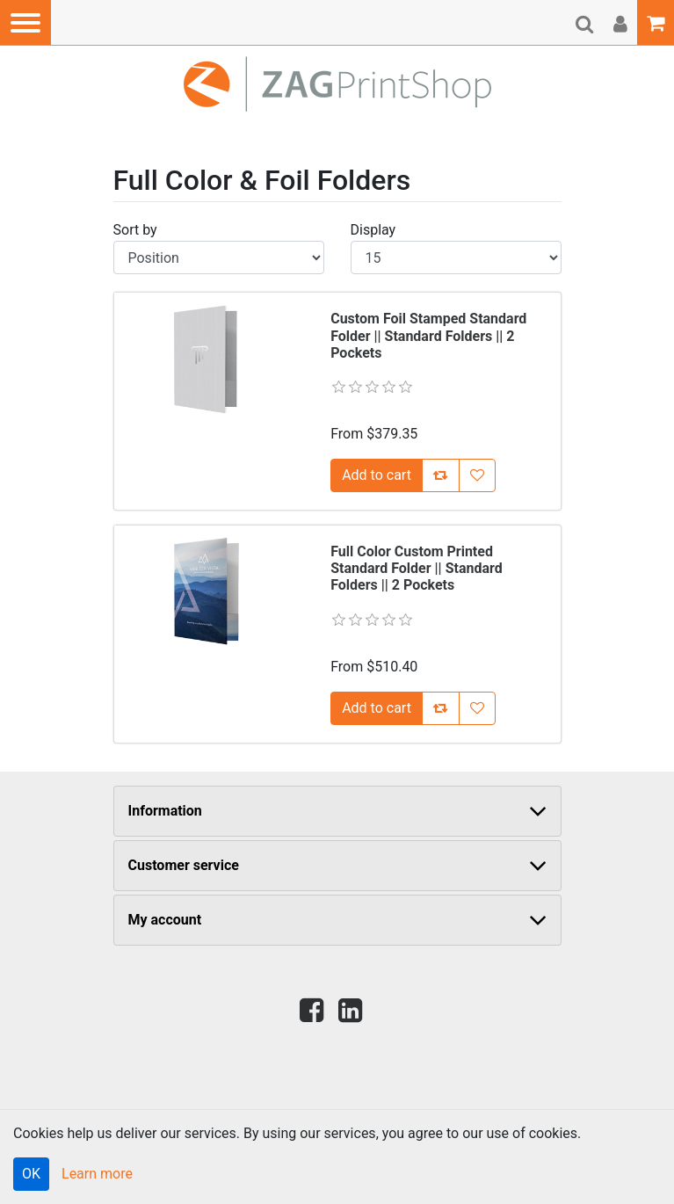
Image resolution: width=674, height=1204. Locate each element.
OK (31, 1173)
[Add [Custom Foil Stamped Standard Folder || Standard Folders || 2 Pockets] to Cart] (376, 475)
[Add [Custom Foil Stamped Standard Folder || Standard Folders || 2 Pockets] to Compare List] (441, 475)
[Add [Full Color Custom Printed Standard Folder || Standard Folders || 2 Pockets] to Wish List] (477, 708)
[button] (25, 22)
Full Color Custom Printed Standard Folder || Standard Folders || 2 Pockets (416, 568)
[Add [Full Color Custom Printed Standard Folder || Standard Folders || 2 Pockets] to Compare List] (441, 708)
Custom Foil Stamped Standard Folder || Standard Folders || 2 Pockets (428, 335)
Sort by (135, 229)
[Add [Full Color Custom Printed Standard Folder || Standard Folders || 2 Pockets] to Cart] (376, 708)
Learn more (97, 1173)
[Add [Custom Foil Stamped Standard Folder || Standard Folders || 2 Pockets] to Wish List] (477, 475)
